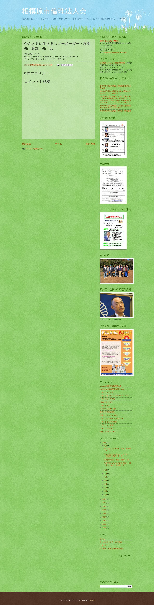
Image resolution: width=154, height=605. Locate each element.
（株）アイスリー (106, 392)
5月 (105, 480)
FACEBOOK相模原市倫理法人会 (112, 389)
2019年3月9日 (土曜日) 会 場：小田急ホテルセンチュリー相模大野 (115, 92)
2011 (104, 520)
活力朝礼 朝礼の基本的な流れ (111, 549)
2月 (105, 491)
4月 (105, 484)
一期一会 (103, 545)
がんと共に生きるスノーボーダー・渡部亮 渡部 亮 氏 (117, 455)
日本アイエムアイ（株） (109, 415)
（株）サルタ (105, 405)
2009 (104, 528)
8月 (105, 470)
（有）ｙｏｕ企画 (106, 425)
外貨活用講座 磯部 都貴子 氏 (116, 460)
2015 (104, 506)
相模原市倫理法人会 (54, 11)
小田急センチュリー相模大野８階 (112, 63)
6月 (105, 477)
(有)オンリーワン (106, 402)
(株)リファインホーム (108, 432)
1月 (105, 495)
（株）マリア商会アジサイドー (111, 418)
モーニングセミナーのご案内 (111, 542)
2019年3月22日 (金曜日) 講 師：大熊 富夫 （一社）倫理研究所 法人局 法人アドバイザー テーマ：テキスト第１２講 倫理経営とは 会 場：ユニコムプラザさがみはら (115, 99)
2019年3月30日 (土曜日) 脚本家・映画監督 (115, 111)
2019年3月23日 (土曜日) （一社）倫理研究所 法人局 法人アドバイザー (115, 107)
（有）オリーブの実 (107, 399)
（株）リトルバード (107, 428)
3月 (105, 488)
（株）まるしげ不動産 (108, 422)
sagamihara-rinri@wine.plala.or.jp (115, 52)
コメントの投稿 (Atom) (34, 149)
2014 (104, 510)
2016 (104, 503)
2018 (104, 443)
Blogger (92, 600)
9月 (105, 446)
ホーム (58, 144)
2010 (104, 524)
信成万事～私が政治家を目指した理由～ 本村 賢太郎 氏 (117, 464)
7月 (105, 473)
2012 (104, 517)
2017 (104, 499)
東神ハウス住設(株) (107, 412)
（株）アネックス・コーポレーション (114, 396)
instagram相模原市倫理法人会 (111, 386)
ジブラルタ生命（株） (108, 409)
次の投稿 (26, 144)
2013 (104, 513)
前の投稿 (90, 144)
